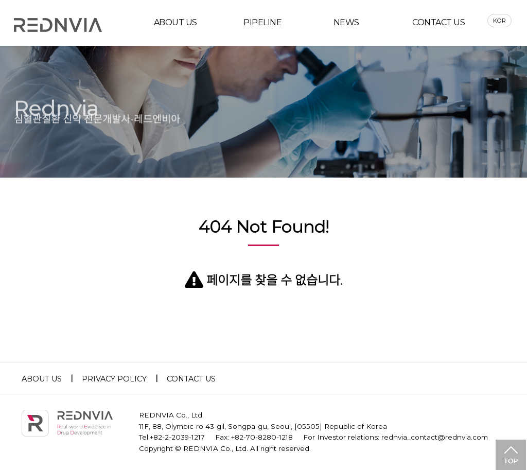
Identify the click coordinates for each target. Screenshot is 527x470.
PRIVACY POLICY (114, 379)
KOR (499, 20)
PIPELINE (262, 22)
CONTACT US (438, 22)
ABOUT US (175, 22)
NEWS (346, 22)
